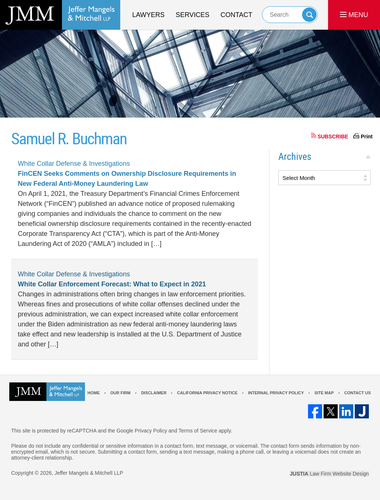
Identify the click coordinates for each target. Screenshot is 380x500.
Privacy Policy (151, 431)
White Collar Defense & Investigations (74, 163)
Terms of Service (197, 431)
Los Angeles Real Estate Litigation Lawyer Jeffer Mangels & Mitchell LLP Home (60, 15)
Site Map (324, 393)
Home (94, 393)
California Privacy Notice (207, 393)
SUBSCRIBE (333, 136)
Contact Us (357, 393)
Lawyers (148, 15)
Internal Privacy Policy (276, 393)
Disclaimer (153, 393)
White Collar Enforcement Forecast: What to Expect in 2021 (112, 284)
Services (193, 15)
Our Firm (120, 393)
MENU (354, 15)
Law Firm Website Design (329, 474)
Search (309, 14)
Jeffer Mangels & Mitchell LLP (89, 473)
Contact (236, 15)
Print (367, 136)
